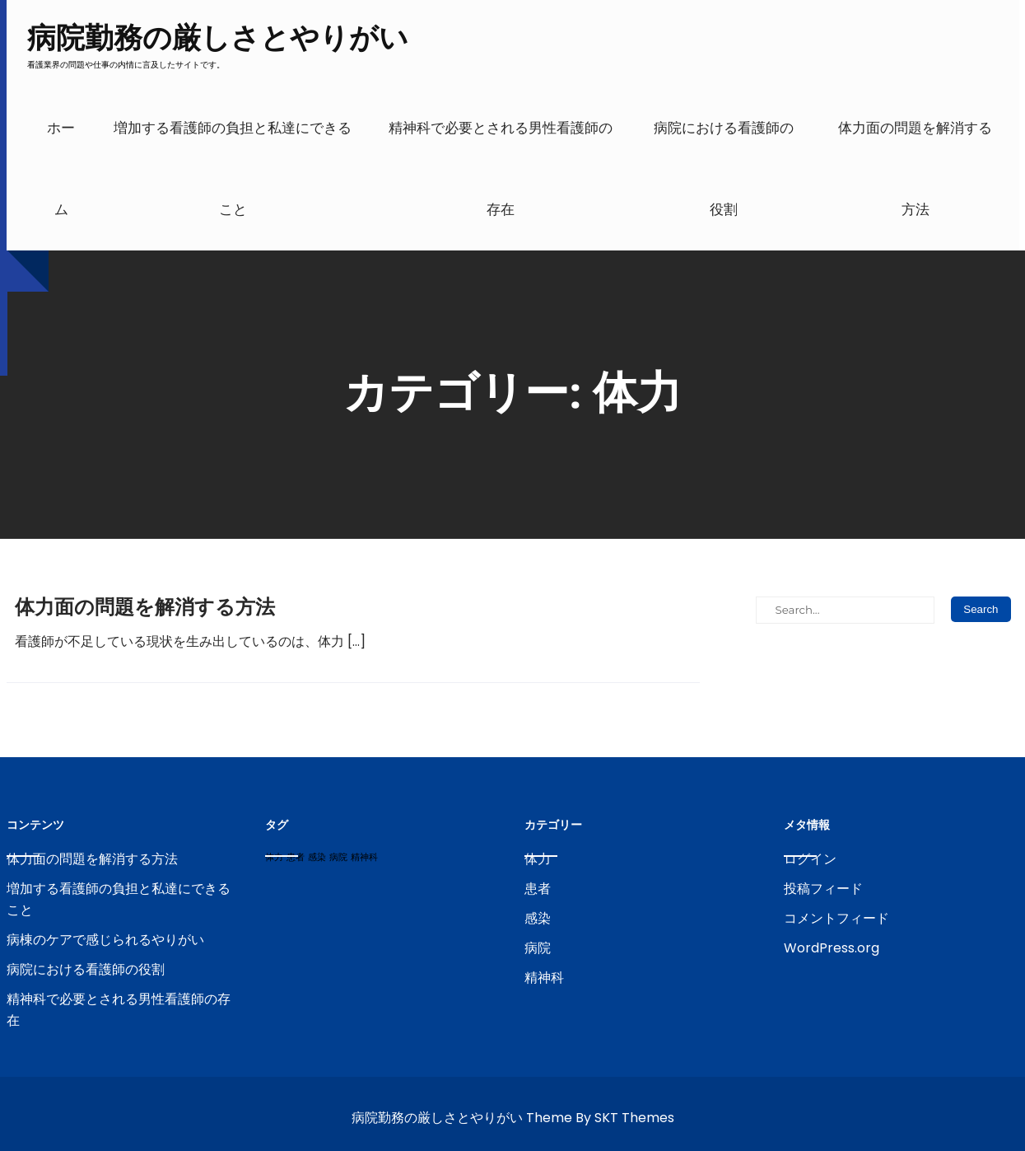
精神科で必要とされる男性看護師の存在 (501, 169)
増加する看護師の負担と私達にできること (233, 169)
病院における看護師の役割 (724, 169)
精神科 (544, 977)
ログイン (810, 858)
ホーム (61, 169)
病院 (537, 947)
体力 (537, 858)
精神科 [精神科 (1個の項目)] (364, 857)
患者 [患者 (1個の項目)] (296, 857)
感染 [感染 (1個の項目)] (317, 857)
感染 (537, 918)
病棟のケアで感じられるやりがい (105, 939)
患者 (537, 888)
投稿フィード (823, 888)
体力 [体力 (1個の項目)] (274, 857)
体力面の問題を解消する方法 (915, 169)
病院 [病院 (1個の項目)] (338, 857)
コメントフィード (836, 918)
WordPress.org (831, 947)
